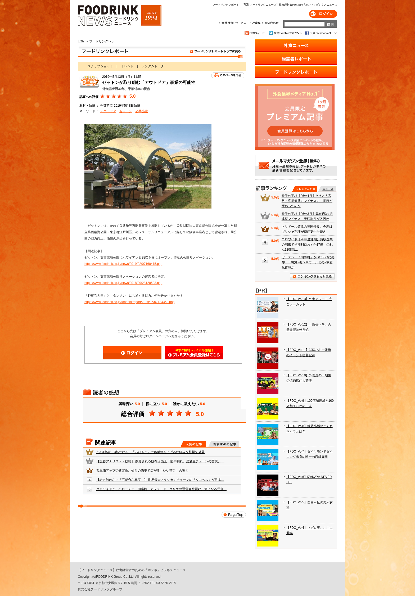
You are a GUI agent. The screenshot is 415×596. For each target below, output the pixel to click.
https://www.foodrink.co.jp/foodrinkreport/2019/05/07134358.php (129, 302)
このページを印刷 (227, 75)
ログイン (323, 14)
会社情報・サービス (233, 23)
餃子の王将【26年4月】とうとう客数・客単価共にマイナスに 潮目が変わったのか (307, 201)
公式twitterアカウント (285, 33)
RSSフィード (255, 33)
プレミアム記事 (304, 189)
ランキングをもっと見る (312, 276)
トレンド (127, 66)
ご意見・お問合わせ (264, 23)
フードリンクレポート (162, 52)
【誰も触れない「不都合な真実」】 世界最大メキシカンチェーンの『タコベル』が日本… (160, 480)
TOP (81, 41)
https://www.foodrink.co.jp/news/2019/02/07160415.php (123, 264)
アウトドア (108, 111)
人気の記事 (193, 444)
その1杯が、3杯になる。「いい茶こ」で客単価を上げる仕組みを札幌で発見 (150, 452)
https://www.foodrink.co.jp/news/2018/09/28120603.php (123, 283)
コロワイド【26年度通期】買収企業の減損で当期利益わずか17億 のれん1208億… (307, 244)
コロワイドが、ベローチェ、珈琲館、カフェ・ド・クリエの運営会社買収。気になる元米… (161, 489)
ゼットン (125, 111)
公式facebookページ (320, 33)
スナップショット (100, 66)
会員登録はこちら (194, 352)
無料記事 (327, 189)
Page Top (234, 515)
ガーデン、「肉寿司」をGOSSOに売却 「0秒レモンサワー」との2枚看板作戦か (308, 262)
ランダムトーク (153, 66)
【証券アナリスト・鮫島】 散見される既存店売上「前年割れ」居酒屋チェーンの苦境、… (160, 461)
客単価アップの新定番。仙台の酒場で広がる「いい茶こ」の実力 (142, 470)
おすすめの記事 (223, 444)
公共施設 (141, 111)
